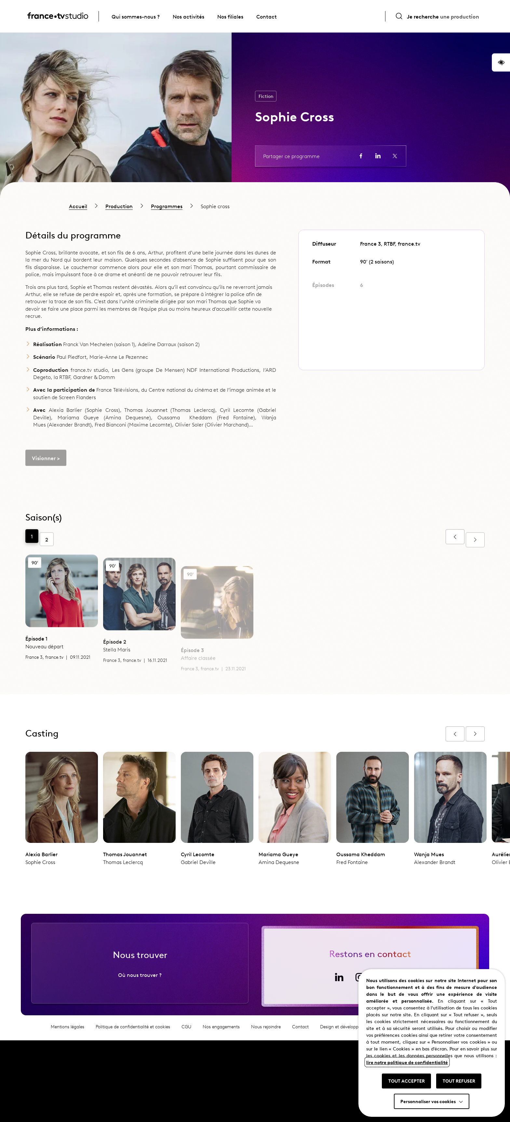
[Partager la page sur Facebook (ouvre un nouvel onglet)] (361, 156)
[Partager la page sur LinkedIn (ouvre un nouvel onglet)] (378, 156)
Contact (266, 16)
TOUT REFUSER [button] (459, 1080)
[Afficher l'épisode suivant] (475, 733)
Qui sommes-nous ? (136, 16)
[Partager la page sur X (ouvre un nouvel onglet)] (395, 156)
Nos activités (188, 16)
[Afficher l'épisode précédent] (455, 733)
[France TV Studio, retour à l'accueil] (57, 16)
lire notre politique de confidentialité (407, 1062)
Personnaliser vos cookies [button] (428, 1101)
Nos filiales (230, 16)
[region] (255, 206)
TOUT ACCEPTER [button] (406, 1080)
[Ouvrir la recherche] (437, 16)
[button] (501, 62)
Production (119, 206)
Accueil (78, 206)
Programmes (166, 206)
